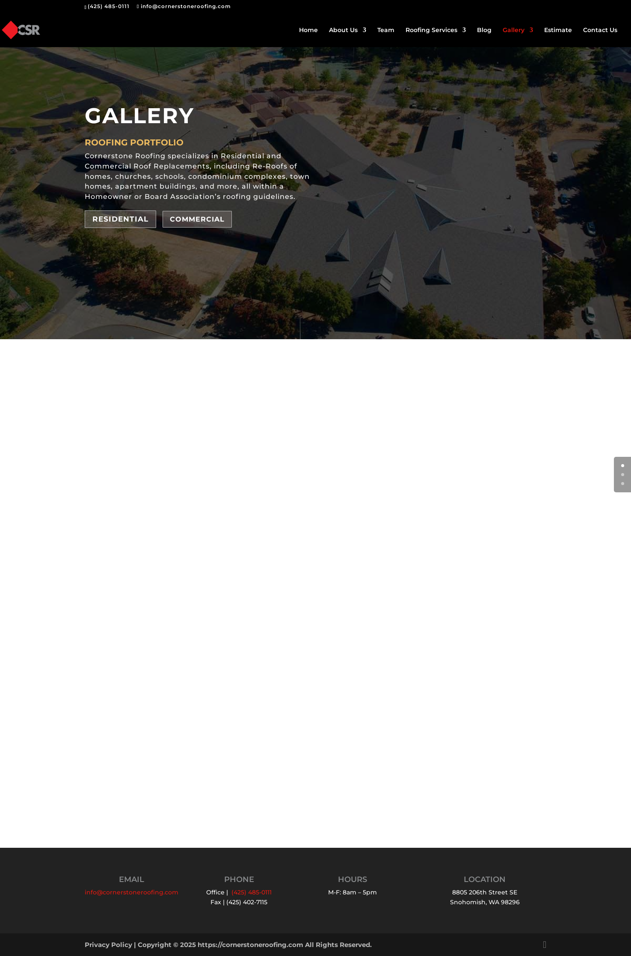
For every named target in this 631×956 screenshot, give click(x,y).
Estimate (558, 30)
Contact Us (600, 30)
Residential (120, 219)
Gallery (513, 30)
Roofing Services (431, 30)
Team (385, 30)
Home (308, 30)
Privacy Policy (108, 945)
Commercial (197, 219)
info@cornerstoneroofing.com (131, 892)
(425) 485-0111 (109, 6)
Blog (484, 30)
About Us (343, 30)
